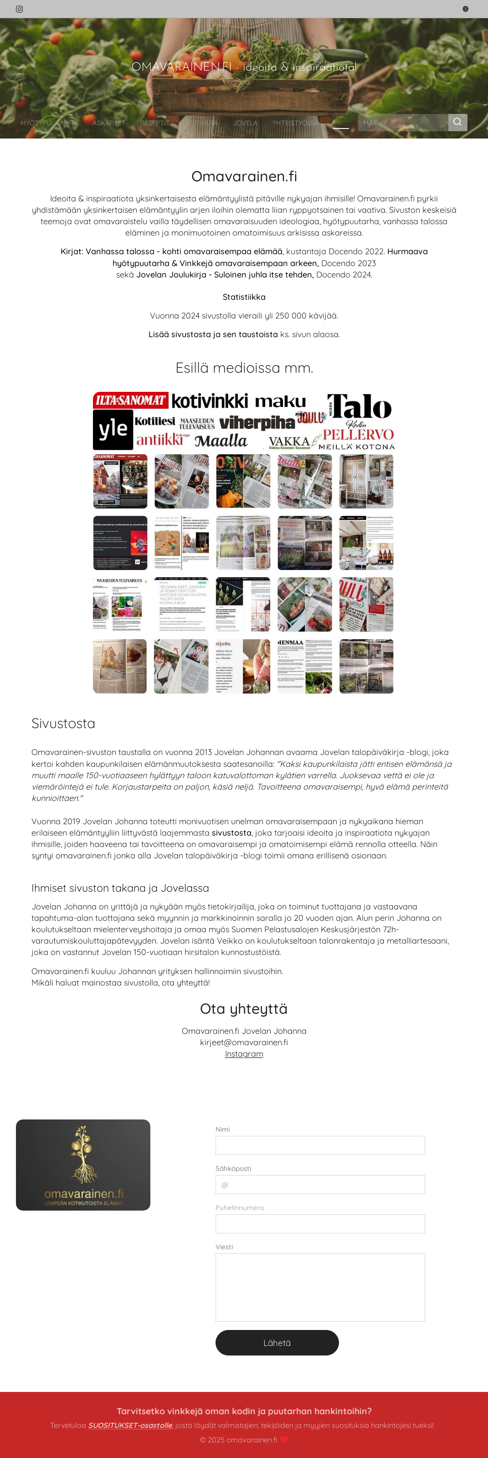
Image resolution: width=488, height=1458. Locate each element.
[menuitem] (66, 122)
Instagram (244, 1053)
